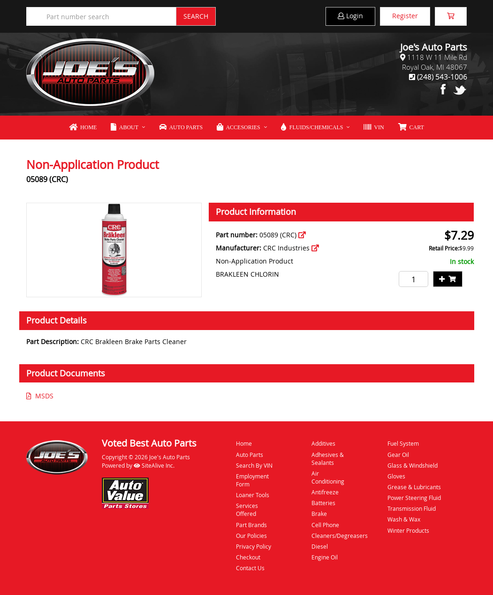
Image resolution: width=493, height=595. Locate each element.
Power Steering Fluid (414, 497)
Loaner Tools (252, 495)
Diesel (319, 546)
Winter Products (408, 530)
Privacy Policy (253, 546)
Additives (323, 443)
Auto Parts (181, 127)
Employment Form (252, 480)
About (124, 127)
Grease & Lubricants (414, 487)
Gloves (396, 476)
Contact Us (250, 568)
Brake (319, 513)
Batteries (323, 503)
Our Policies (251, 535)
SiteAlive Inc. (154, 465)
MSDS (39, 395)
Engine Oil (324, 557)
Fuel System (403, 443)
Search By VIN (254, 465)
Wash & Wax (403, 519)
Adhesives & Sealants (327, 458)
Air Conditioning (327, 477)
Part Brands (251, 525)
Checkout (248, 557)
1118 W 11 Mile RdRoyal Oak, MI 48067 (434, 62)
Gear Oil (398, 454)
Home (83, 127)
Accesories (238, 127)
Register (405, 15)
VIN (374, 127)
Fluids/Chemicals (312, 127)
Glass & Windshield (412, 465)
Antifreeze (325, 492)
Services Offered (247, 509)
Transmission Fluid (411, 508)
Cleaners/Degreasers (332, 535)
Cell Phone (325, 525)
